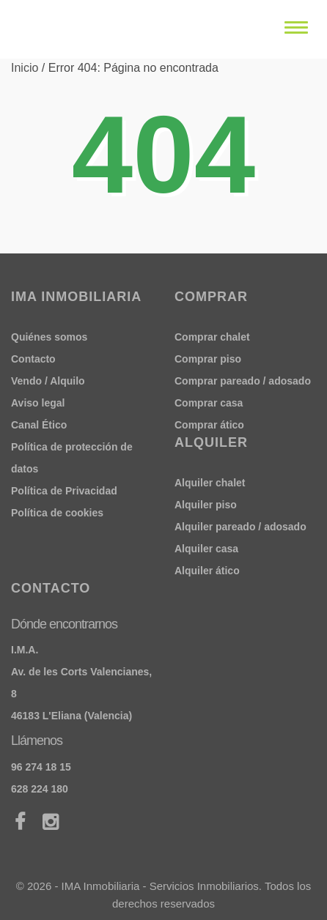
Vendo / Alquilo (48, 381)
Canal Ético (39, 425)
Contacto (33, 359)
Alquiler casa (206, 548)
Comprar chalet (212, 337)
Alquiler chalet (209, 483)
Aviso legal (38, 403)
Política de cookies (57, 513)
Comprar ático (209, 425)
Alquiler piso (205, 505)
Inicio (24, 68)
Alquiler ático (207, 570)
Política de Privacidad (64, 491)
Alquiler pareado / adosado (240, 527)
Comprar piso (207, 359)
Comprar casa (208, 403)
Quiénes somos (49, 337)
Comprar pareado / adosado (242, 381)
